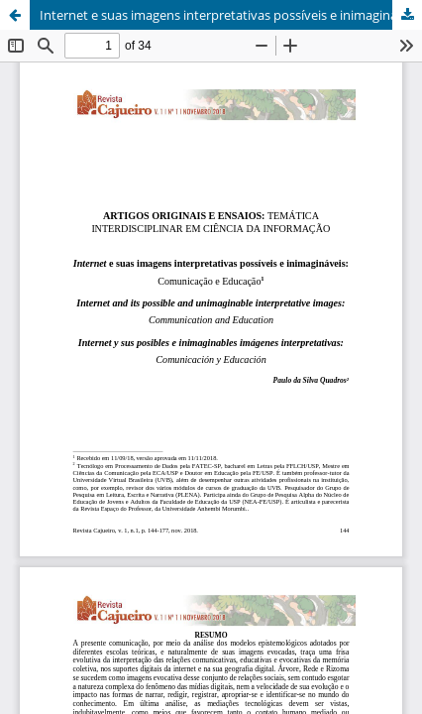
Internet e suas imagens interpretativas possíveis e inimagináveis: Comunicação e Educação (231, 15)
